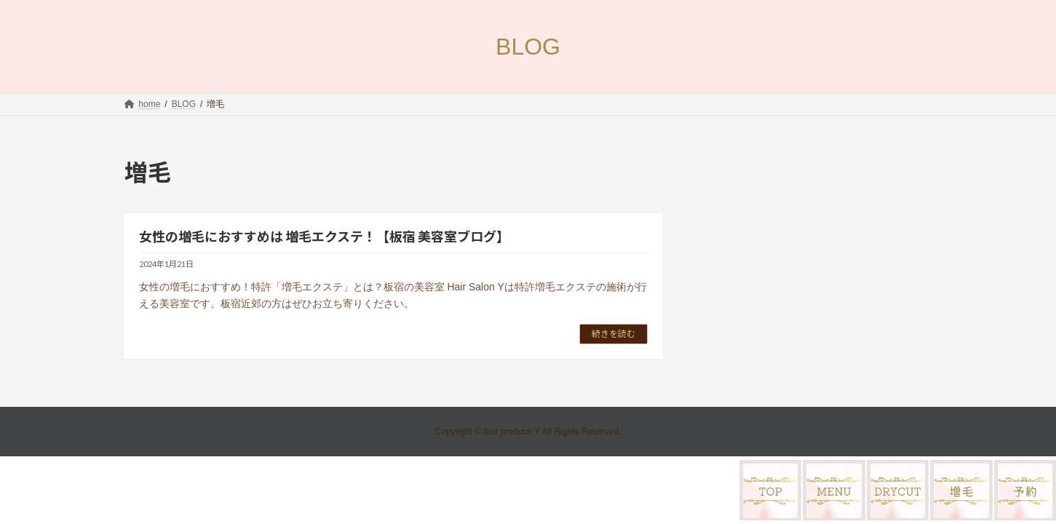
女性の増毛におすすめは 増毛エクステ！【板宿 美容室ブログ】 (324, 237)
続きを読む (613, 333)
